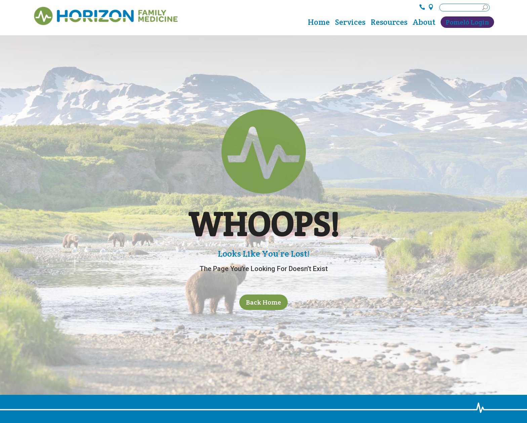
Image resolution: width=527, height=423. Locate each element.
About (424, 23)
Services (350, 23)
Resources (389, 23)
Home (319, 23)
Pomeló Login (467, 22)
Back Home (263, 302)
